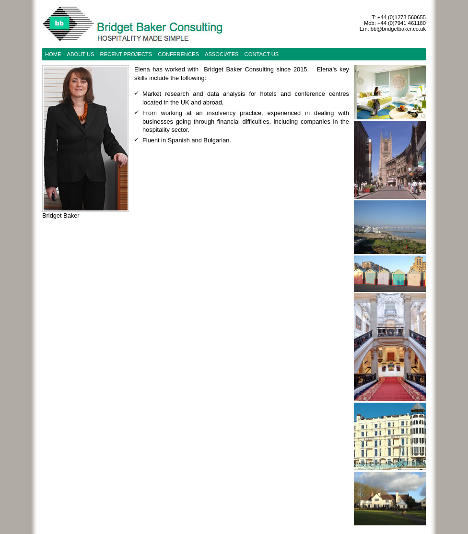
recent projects (126, 54)
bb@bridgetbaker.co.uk (398, 29)
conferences (178, 54)
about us (80, 54)
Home (53, 54)
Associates (222, 54)
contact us (262, 54)
